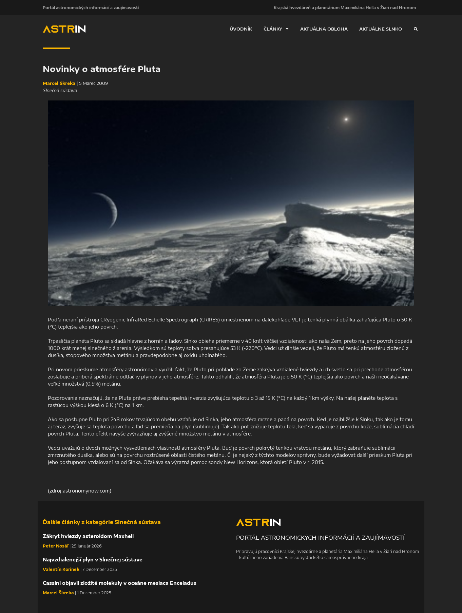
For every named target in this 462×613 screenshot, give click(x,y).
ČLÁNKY (276, 29)
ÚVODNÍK (241, 29)
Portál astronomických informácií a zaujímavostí (91, 7)
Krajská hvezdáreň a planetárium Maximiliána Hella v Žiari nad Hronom (345, 7)
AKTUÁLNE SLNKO (380, 29)
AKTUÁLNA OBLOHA (324, 29)
